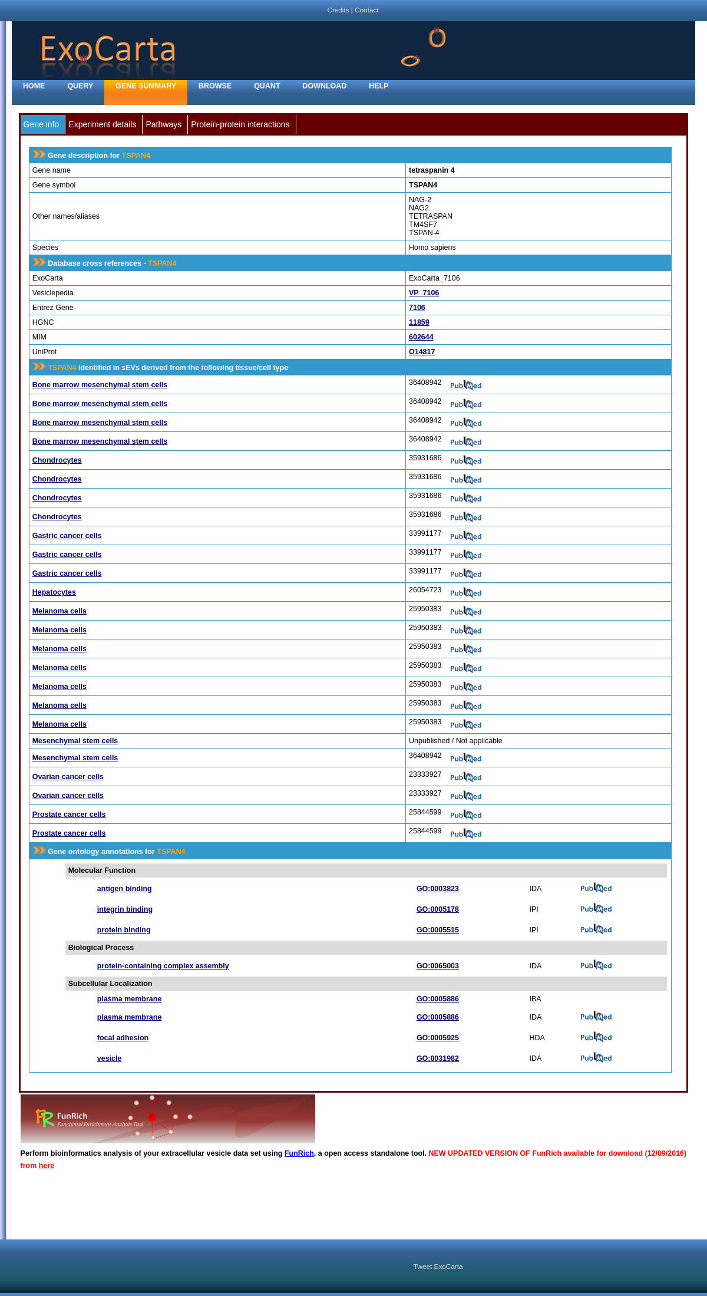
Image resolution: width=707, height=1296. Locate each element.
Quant (267, 86)
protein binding (124, 930)
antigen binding (124, 889)
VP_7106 (424, 293)
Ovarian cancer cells (68, 777)
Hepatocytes (54, 592)
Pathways (163, 124)
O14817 (422, 352)
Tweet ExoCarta (438, 1266)
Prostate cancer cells (69, 814)
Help (378, 86)
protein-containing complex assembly (163, 966)
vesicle (109, 1058)
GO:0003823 (438, 889)
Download (325, 86)
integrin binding (125, 909)
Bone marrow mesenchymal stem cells (99, 385)
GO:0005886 (438, 999)
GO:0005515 (438, 930)
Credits (338, 10)
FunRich (299, 1153)
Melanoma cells (59, 611)
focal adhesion (122, 1038)
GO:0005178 (438, 909)
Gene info (42, 124)
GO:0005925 (438, 1038)
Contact (366, 10)
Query (80, 86)
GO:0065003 (438, 966)
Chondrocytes (57, 460)
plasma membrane (129, 999)
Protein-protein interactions (240, 124)
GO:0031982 (438, 1058)
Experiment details (102, 124)
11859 (419, 322)
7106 (417, 308)
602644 (421, 337)
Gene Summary (145, 86)
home (34, 86)
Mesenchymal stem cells (75, 741)
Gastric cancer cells (67, 536)
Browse (215, 86)
